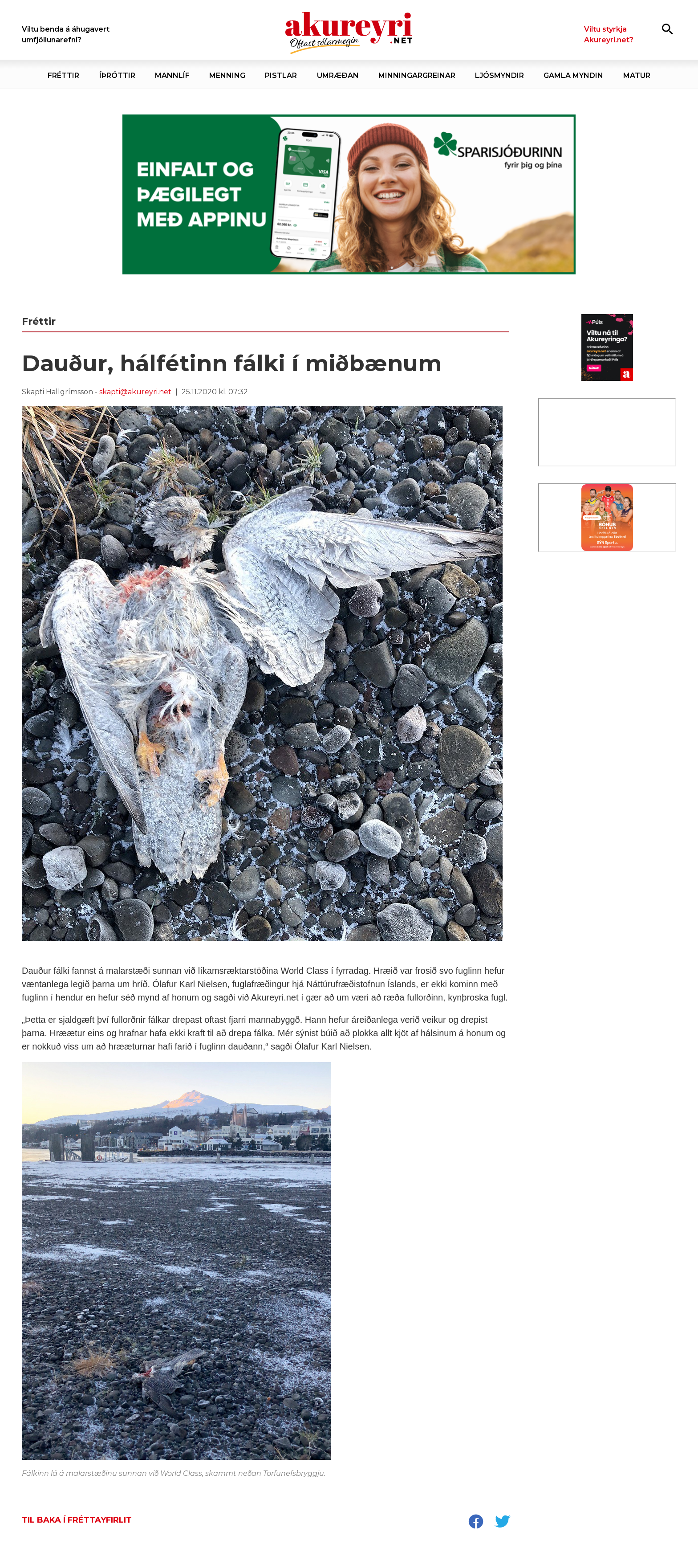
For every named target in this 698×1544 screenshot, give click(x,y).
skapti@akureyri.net (135, 392)
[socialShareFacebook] (475, 1523)
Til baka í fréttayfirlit (77, 1520)
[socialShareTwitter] (502, 1523)
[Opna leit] (667, 28)
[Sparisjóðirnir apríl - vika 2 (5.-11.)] (349, 194)
